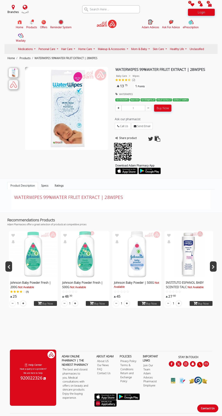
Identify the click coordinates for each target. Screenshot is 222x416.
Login (201, 12)
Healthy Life (177, 49)
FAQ (99, 369)
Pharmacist (150, 381)
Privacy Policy (128, 361)
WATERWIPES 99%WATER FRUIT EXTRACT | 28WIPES (65, 58)
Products (25, 58)
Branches (13, 12)
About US (103, 361)
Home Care (85, 49)
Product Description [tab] (22, 185)
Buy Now (162, 108)
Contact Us (208, 408)
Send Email (142, 126)
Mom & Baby (139, 49)
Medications (25, 49)
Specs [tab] (44, 185)
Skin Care (159, 49)
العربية (25, 12)
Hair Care (67, 49)
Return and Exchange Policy (127, 377)
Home (11, 58)
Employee (149, 385)
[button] (199, 5)
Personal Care (47, 49)
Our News (103, 365)
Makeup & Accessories (112, 49)
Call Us (122, 126)
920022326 (33, 378)
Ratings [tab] (59, 185)
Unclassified (197, 49)
